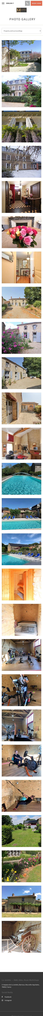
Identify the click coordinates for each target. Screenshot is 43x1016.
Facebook (6, 997)
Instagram (7, 1000)
